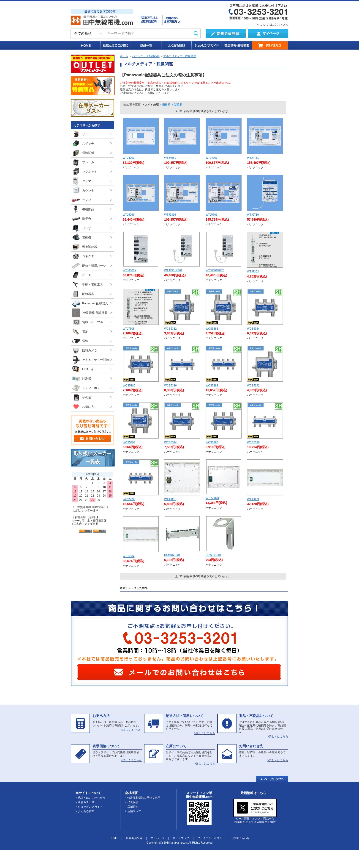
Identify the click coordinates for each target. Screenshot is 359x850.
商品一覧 (146, 45)
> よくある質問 (85, 811)
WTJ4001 (128, 157)
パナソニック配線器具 (146, 56)
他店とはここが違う (115, 45)
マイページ (157, 838)
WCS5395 (212, 442)
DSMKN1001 (172, 555)
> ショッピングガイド (89, 806)
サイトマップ (181, 838)
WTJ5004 (128, 556)
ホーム (124, 56)
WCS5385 (129, 385)
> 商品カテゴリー (86, 802)
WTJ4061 (170, 157)
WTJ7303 (253, 271)
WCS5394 (170, 442)
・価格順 (164, 104)
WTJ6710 (253, 214)
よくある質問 (176, 45)
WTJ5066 (128, 214)
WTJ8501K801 (173, 270)
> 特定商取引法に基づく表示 (142, 797)
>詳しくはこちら (131, 729)
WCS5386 (170, 385)
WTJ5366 (170, 214)
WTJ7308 (128, 328)
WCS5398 (129, 499)
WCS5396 (253, 442)
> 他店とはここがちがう (90, 797)
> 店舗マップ (133, 811)
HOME (85, 45)
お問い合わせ (241, 838)
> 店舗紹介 (131, 806)
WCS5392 (253, 385)
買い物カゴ (270, 45)
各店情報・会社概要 (236, 45)
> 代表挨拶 (131, 802)
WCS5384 (253, 328)
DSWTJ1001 (213, 555)
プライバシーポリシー (211, 838)
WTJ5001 (170, 499)
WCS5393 (129, 442)
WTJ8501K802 (215, 270)
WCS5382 (170, 328)
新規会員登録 (134, 838)
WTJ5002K (212, 498)
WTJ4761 (253, 157)
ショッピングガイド (206, 45)
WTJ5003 (253, 499)
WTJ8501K (129, 270)
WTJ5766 (211, 214)
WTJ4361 (211, 157)
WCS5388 (212, 385)
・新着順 (176, 104)
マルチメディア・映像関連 (179, 56)
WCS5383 (212, 328)
